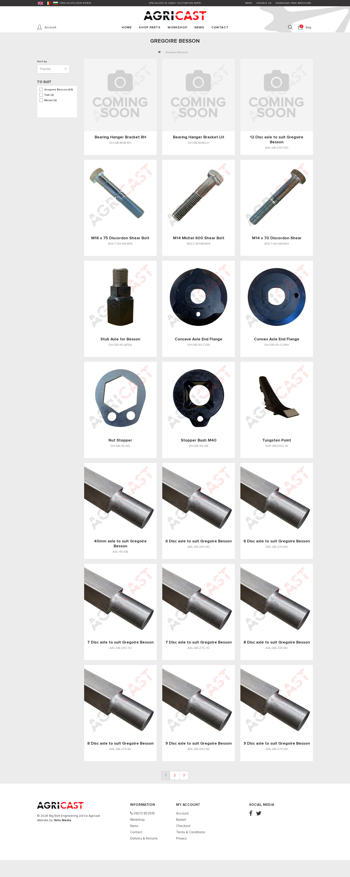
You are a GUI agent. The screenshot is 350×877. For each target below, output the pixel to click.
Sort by (42, 61)
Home (127, 27)
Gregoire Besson (176, 52)
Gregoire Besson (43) (58, 89)
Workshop (177, 27)
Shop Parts (149, 27)
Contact (219, 27)
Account (182, 813)
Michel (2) (50, 100)
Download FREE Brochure (293, 3)
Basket (181, 819)
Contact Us (263, 3)
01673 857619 (142, 813)
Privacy (181, 838)
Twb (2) (49, 95)
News (248, 3)
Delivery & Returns (144, 838)
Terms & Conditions (190, 832)
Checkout (183, 826)
